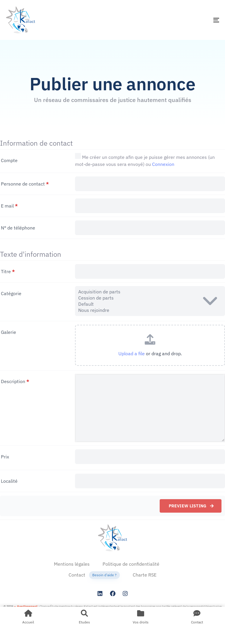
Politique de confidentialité (131, 564)
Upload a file (131, 353)
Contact (94, 575)
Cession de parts (150, 298)
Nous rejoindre (150, 310)
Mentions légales (72, 564)
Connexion (163, 164)
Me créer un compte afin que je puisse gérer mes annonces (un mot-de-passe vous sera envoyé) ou (145, 160)
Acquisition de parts (150, 292)
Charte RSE (144, 575)
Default (150, 304)
